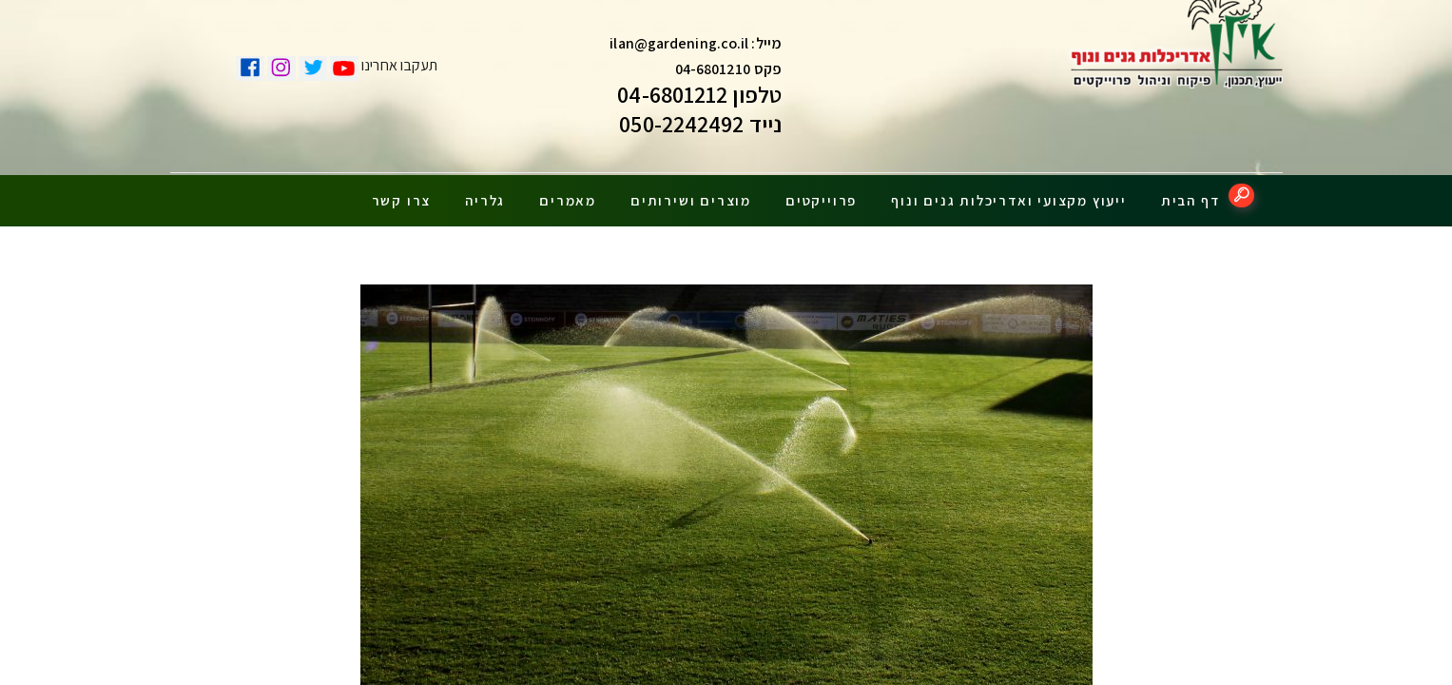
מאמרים (567, 193)
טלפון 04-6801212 (699, 99)
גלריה (485, 193)
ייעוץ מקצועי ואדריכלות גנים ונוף (1009, 193)
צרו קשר (402, 193)
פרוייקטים (821, 193)
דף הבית (1190, 193)
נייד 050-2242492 (700, 128)
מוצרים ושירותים (690, 193)
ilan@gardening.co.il (679, 48)
